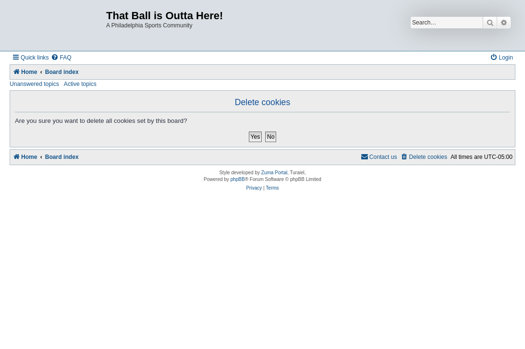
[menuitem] (61, 57)
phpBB (238, 179)
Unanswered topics (34, 84)
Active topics (80, 84)
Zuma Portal (274, 172)
